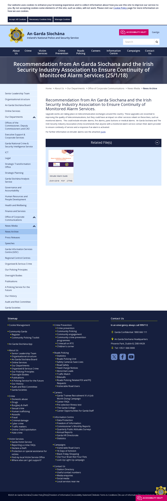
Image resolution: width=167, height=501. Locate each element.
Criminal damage (20, 420)
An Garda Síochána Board (24, 359)
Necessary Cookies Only (40, 19)
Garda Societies (19, 389)
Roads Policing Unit (66, 358)
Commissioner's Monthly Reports (73, 426)
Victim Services (16, 438)
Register (16, 334)
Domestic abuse (20, 399)
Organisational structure (24, 356)
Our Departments (76, 88)
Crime (12, 396)
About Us (59, 88)
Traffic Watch (63, 374)
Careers (58, 392)
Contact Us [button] (149, 52)
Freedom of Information (69, 423)
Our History (17, 383)
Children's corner (65, 346)
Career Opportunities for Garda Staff (75, 410)
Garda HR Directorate (67, 435)
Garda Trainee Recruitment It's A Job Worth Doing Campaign (75, 397)
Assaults (16, 414)
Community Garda (18, 331)
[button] (34, 117)
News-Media (133, 88)
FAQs (46, 495)
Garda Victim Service (22, 442)
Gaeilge (155, 32)
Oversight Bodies (20, 374)
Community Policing (67, 331)
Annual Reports (65, 432)
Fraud (14, 417)
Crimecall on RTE (65, 343)
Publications (18, 377)
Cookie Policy (120, 8)
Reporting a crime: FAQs (24, 445)
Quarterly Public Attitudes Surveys (74, 429)
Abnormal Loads (65, 371)
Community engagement (69, 334)
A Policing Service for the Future (28, 380)
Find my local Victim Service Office (28, 457)
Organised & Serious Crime (25, 368)
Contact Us (59, 466)
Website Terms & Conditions (105, 495)
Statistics (61, 355)
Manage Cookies (62, 19)
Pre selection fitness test (69, 404)
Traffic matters (19, 426)
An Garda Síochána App (20, 344)
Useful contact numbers (69, 472)
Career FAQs (63, 401)
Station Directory (65, 469)
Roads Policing (61, 352)
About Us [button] (16, 52)
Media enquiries (65, 475)
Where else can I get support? (27, 460)
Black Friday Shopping (68, 453)
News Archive (150, 88)
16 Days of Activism (66, 450)
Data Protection (65, 420)
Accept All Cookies (17, 19)
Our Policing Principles (23, 371)
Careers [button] (95, 50)
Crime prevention (65, 328)
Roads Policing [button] (80, 52)
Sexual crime (18, 408)
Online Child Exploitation (24, 429)
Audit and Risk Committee (24, 386)
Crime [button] (28, 50)
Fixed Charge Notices (67, 367)
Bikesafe (61, 377)
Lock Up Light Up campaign (70, 459)
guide (103, 131)
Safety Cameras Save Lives (70, 361)
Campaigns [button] (133, 50)
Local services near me (68, 481)
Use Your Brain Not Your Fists (72, 456)
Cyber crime (18, 423)
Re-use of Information (128, 495)
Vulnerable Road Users (68, 386)
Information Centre (64, 417)
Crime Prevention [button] (61, 52)
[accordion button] (157, 142)
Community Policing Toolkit (25, 337)
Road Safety (63, 365)
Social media (63, 478)
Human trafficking (21, 411)
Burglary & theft (20, 405)
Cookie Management (19, 325)
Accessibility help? (136, 32)
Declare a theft (19, 448)
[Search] (138, 42)
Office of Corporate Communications (106, 88)
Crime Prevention (63, 325)
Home (49, 88)
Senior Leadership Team (24, 353)
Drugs (15, 402)
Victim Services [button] (42, 52)
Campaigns (59, 444)
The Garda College (66, 407)
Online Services (19, 362)
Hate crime (17, 432)
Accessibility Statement (81, 495)
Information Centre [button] (114, 52)
